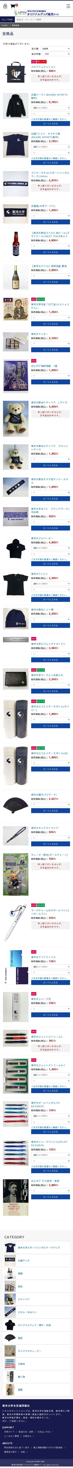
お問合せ (27, 1436)
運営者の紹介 (10, 1452)
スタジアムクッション (43, 66)
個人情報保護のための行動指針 (48, 1448)
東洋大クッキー (40, 333)
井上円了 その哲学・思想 (45, 1180)
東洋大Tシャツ (39, 573)
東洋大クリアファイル (43, 957)
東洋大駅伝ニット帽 (42, 609)
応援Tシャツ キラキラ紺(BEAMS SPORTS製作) (45, 135)
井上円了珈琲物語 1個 (44, 365)
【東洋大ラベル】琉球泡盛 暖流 (49, 266)
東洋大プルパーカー (42, 538)
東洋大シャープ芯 (41, 998)
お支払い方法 (43, 1432)
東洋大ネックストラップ (44, 827)
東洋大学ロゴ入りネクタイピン (48, 643)
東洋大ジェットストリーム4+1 (48, 1065)
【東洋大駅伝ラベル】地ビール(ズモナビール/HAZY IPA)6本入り (50, 234)
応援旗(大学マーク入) (43, 205)
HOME (4, 25)
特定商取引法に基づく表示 (16, 1448)
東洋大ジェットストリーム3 (46, 1036)
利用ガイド (9, 1432)
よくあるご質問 (11, 1436)
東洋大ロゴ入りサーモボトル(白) (49, 753)
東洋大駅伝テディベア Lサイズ (49, 402)
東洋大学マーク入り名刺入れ (47, 675)
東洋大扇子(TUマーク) (44, 794)
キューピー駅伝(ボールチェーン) (49, 854)
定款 (23, 1452)
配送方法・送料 (26, 1432)
